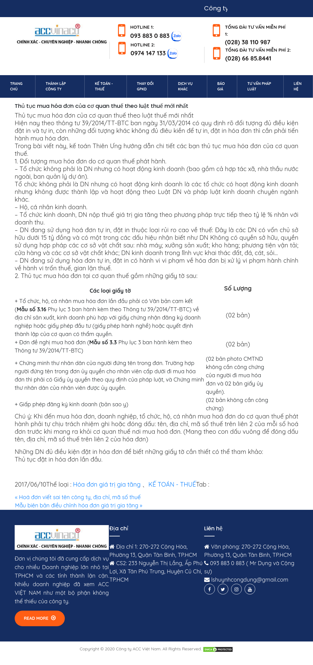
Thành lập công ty (56, 86)
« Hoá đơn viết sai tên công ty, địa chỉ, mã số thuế (78, 497)
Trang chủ (21, 86)
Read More (40, 618)
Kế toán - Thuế (104, 86)
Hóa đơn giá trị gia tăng (107, 484)
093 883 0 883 (150, 35)
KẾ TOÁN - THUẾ (172, 484)
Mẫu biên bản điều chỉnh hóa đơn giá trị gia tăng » (78, 505)
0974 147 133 (148, 53)
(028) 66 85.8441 (248, 58)
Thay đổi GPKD (145, 86)
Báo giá (221, 86)
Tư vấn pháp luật (259, 86)
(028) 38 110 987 (248, 42)
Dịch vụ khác (185, 86)
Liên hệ (302, 86)
